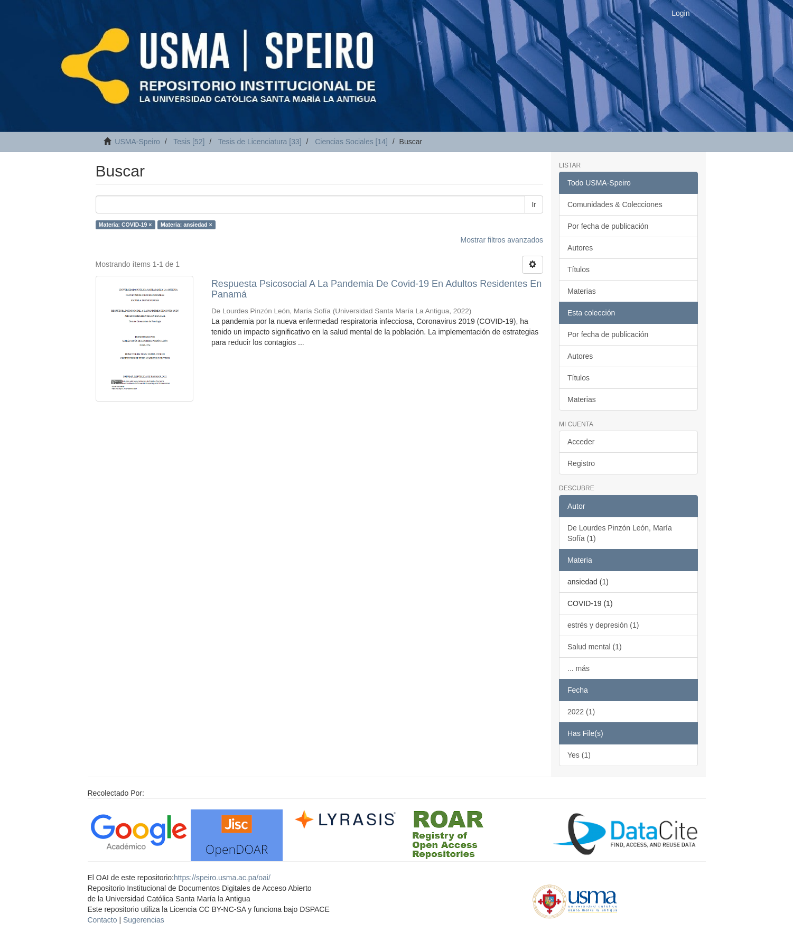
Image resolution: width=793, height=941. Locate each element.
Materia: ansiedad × (186, 224)
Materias (581, 291)
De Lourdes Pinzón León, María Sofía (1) (619, 533)
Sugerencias (143, 920)
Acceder (580, 441)
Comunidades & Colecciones (615, 204)
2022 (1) (581, 711)
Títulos (578, 269)
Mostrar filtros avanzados (502, 240)
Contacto (102, 920)
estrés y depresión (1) (603, 625)
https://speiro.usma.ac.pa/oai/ (222, 877)
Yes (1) (579, 755)
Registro (581, 463)
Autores (580, 248)
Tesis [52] (188, 141)
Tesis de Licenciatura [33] (260, 141)
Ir (533, 204)
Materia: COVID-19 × (125, 224)
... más (578, 668)
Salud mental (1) (594, 646)
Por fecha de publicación (607, 226)
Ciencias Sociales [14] (351, 141)
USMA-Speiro (137, 141)
